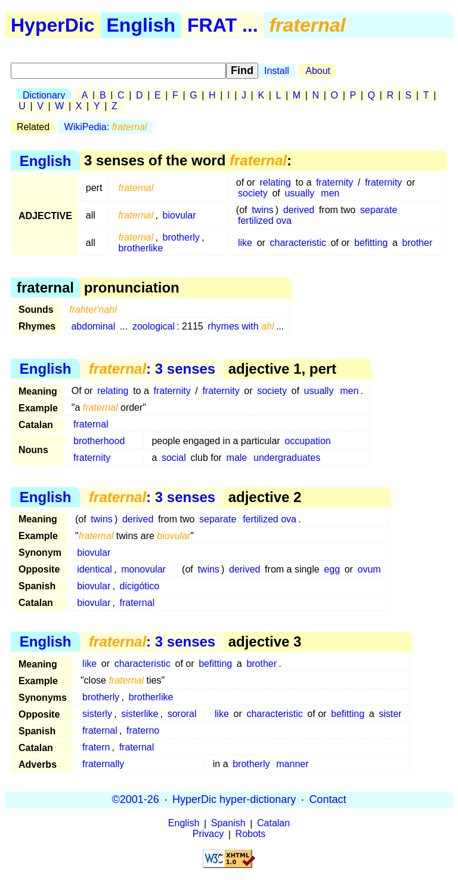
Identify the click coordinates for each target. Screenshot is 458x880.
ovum (369, 569)
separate (378, 210)
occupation (307, 441)
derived (298, 210)
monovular (143, 569)
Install (276, 71)
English (141, 25)
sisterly (97, 714)
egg (332, 569)
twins (262, 210)
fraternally (103, 764)
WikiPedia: (105, 127)
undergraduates (286, 458)
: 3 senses (152, 369)
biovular (179, 215)
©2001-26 (135, 799)
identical (94, 569)
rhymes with (241, 326)
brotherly (181, 237)
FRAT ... (222, 25)
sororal (182, 714)
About (317, 71)
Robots (251, 834)
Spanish (228, 824)
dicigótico (140, 586)
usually (299, 193)
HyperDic (53, 25)
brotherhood (99, 441)
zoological (153, 326)
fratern (96, 747)
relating (274, 182)
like (245, 243)
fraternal (91, 424)
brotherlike (141, 248)
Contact (327, 799)
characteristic (298, 243)
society (253, 193)
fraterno (142, 730)
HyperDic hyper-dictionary (234, 799)
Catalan (273, 824)
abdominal (93, 326)
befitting (371, 243)
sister (390, 714)
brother (417, 243)
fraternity (334, 182)
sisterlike (139, 714)
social (174, 458)
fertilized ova (265, 221)
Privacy (208, 834)
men (330, 193)
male (237, 458)
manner (292, 764)
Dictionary (44, 95)
